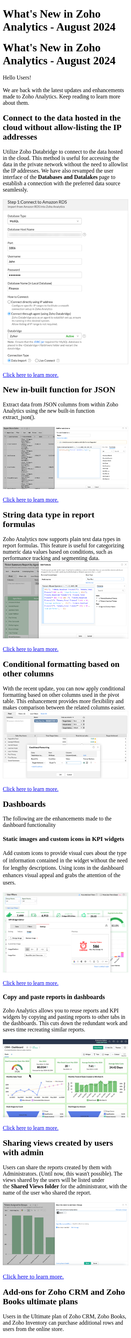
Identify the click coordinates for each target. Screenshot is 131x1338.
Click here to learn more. (31, 375)
